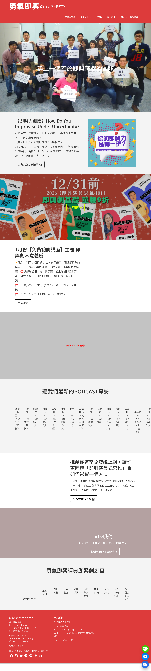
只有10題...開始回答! (30, 164)
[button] (11, 67)
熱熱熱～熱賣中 (75, 346)
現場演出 (84, 17)
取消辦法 (35, 650)
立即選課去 (75, 207)
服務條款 (44, 650)
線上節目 (111, 17)
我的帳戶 (134, 17)
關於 (123, 17)
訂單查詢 (18, 650)
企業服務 (98, 17)
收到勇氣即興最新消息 (104, 552)
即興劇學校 (70, 17)
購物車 (26, 650)
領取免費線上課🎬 (84, 499)
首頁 (11, 650)
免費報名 (23, 303)
